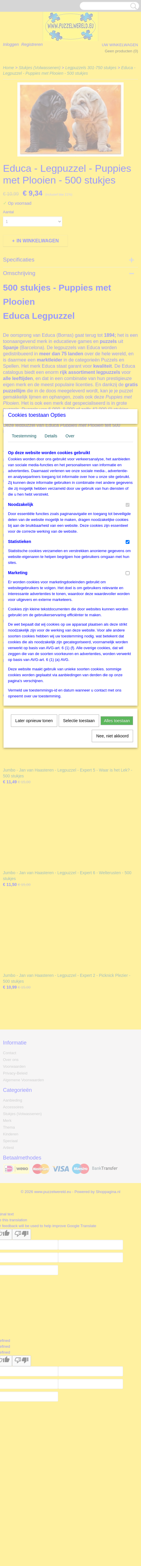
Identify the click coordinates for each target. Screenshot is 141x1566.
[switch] (127, 574)
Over (69, 504)
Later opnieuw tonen (34, 789)
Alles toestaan (117, 789)
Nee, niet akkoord (112, 804)
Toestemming (24, 504)
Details (51, 504)
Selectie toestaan (79, 789)
